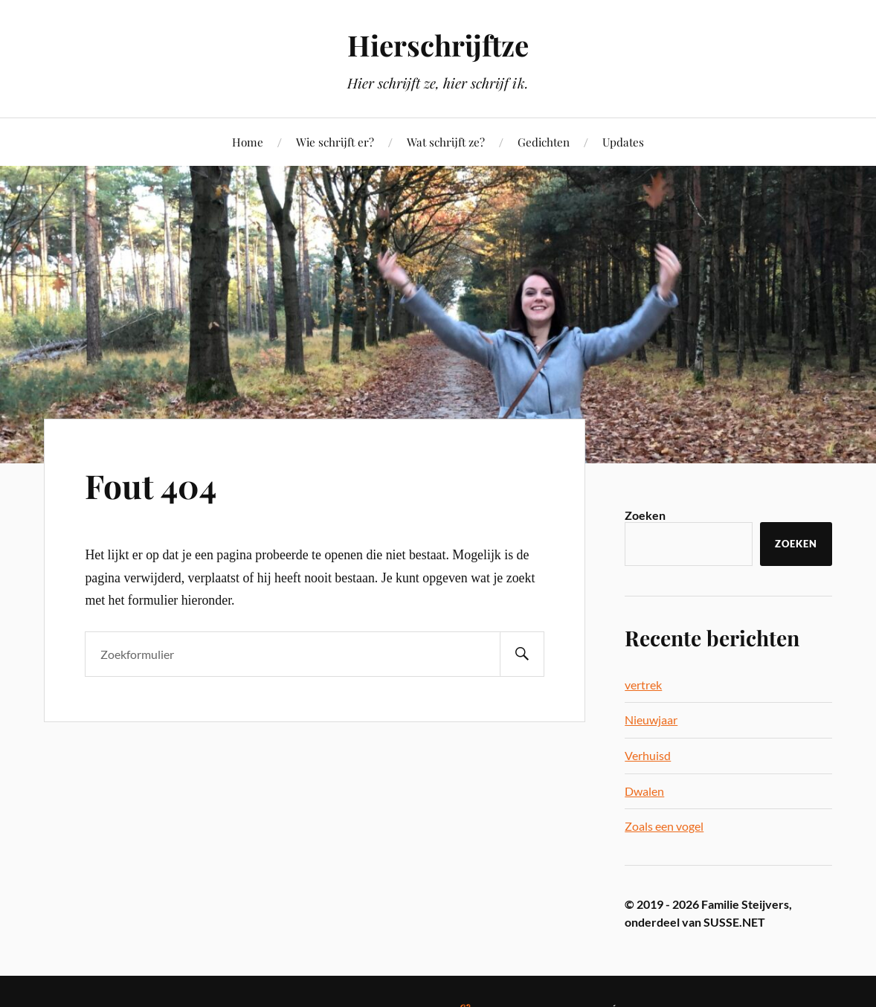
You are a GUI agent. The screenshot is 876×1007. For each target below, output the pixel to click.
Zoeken (645, 515)
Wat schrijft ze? (446, 141)
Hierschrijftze (438, 45)
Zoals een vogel (664, 826)
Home (247, 141)
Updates (623, 141)
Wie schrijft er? (335, 141)
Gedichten (544, 141)
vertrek (643, 685)
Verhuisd (648, 755)
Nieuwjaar (651, 719)
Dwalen (644, 791)
